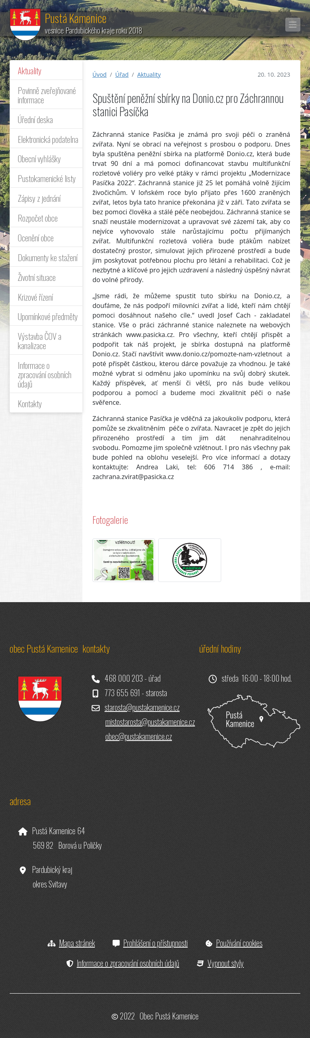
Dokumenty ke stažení (48, 257)
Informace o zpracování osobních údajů (44, 374)
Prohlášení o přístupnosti (155, 943)
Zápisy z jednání (39, 198)
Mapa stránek (77, 943)
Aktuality (30, 70)
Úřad (121, 74)
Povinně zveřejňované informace (47, 95)
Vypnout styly (225, 963)
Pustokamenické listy (47, 178)
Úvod (99, 74)
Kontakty (30, 403)
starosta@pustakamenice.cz (142, 707)
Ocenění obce (36, 237)
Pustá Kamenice (76, 17)
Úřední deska (35, 119)
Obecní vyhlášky (39, 158)
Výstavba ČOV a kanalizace (39, 341)
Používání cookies (239, 943)
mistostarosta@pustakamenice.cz (150, 722)
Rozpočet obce (38, 217)
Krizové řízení (35, 297)
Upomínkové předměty (48, 316)
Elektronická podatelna (48, 139)
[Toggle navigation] (292, 24)
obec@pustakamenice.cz (138, 736)
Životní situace (37, 277)
